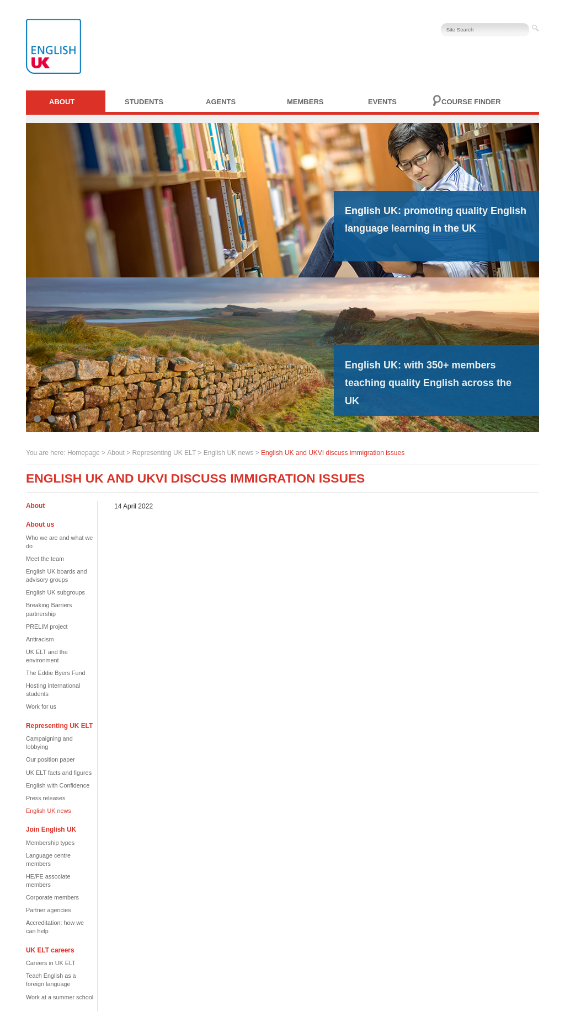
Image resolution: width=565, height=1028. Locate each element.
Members (305, 102)
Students (144, 102)
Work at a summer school (59, 997)
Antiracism (40, 639)
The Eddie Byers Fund (55, 673)
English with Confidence (57, 785)
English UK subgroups (55, 592)
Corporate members (52, 897)
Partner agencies (48, 910)
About (61, 102)
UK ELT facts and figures (59, 772)
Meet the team (45, 558)
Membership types (50, 842)
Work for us (41, 706)
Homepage (83, 453)
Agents (221, 102)
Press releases (45, 798)
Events (382, 102)
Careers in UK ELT (51, 963)
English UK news (229, 453)
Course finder (471, 102)
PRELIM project (47, 626)
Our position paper (50, 759)
